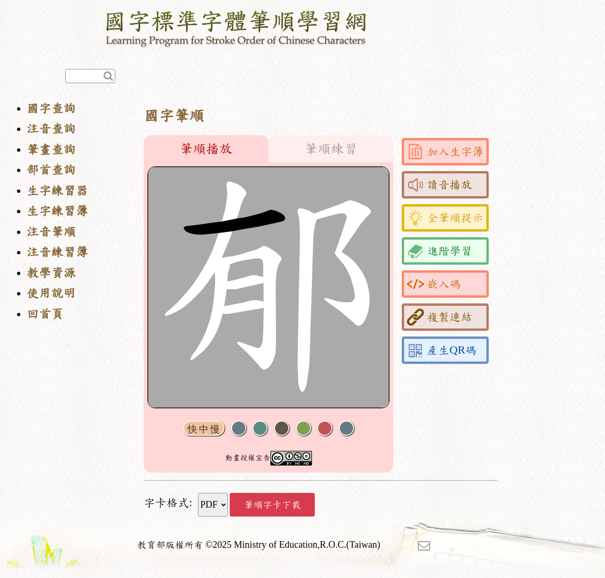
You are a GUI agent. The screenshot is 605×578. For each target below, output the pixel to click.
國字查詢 (51, 108)
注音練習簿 (57, 252)
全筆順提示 (445, 217)
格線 (324, 428)
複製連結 (439, 317)
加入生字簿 (445, 151)
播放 (260, 428)
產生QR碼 (441, 350)
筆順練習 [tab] (330, 148)
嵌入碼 (434, 284)
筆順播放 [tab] (206, 148)
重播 (303, 428)
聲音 (238, 428)
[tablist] (268, 149)
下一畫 (281, 428)
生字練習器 (57, 191)
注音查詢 (51, 129)
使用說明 (51, 293)
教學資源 (51, 273)
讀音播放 (439, 184)
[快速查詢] (90, 76)
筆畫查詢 (51, 149)
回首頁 (44, 314)
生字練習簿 (57, 211)
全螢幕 (346, 428)
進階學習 (439, 250)
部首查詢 (51, 170)
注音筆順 (51, 232)
